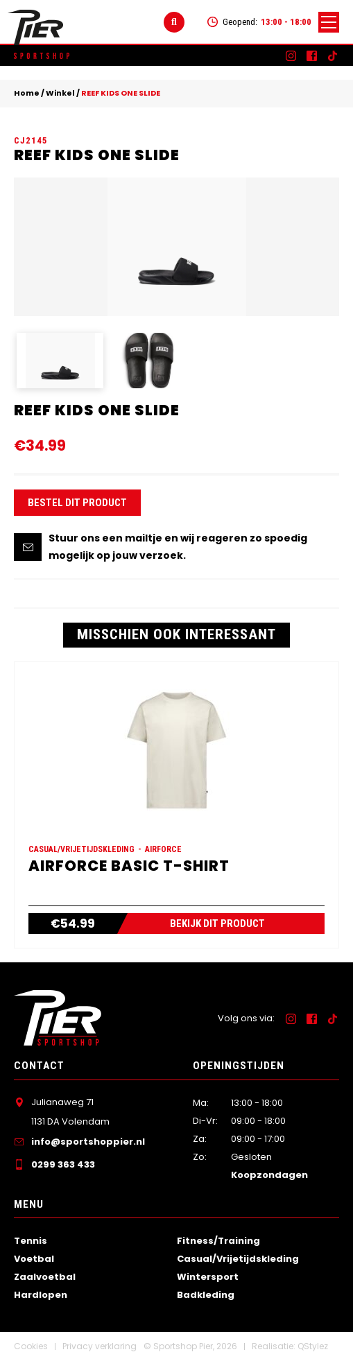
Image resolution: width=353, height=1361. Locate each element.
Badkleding (205, 1294)
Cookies (31, 1346)
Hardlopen (40, 1294)
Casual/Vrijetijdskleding (238, 1258)
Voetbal (34, 1258)
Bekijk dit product (217, 923)
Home (27, 92)
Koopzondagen (269, 1174)
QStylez (313, 1346)
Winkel (60, 92)
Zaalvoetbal (45, 1276)
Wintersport (208, 1276)
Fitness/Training (218, 1240)
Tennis (30, 1240)
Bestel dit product (77, 502)
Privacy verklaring (99, 1346)
